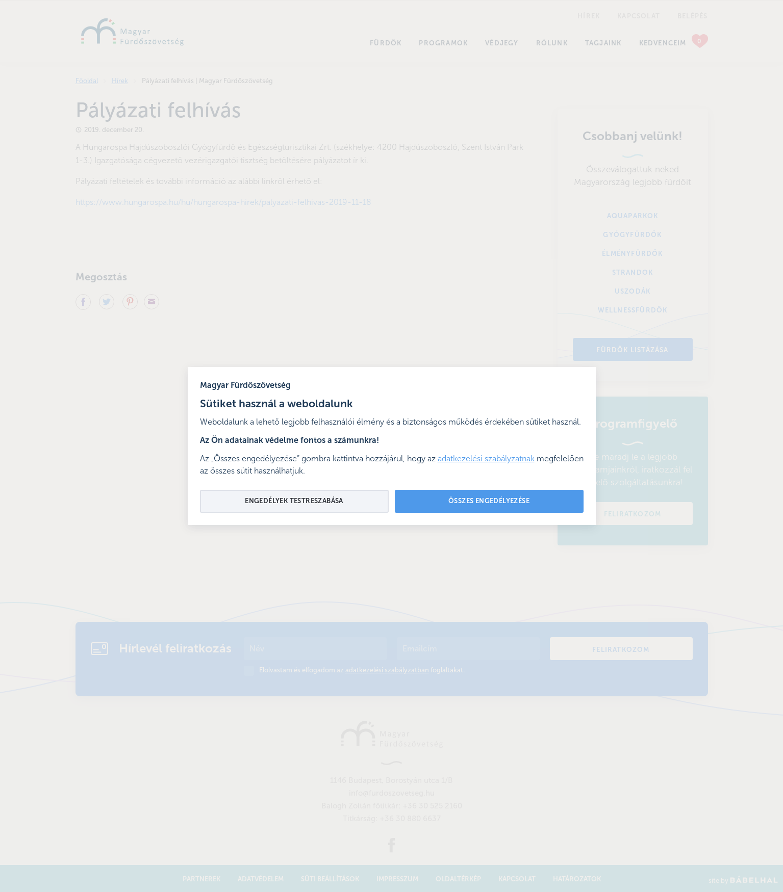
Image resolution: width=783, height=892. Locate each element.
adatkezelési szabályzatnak (486, 459)
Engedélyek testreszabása (294, 501)
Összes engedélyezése (488, 501)
